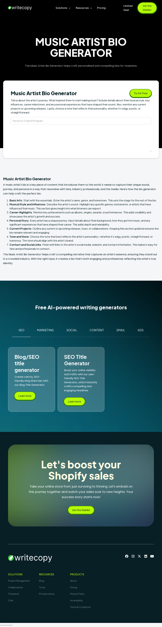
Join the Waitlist (147, 8)
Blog (41, 580)
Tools (42, 587)
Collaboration (15, 587)
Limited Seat (128, 8)
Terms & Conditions (80, 607)
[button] (63, 8)
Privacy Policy (77, 593)
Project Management (19, 580)
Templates (13, 593)
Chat (10, 600)
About (73, 580)
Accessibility (76, 600)
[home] (25, 8)
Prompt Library (47, 593)
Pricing (101, 7)
